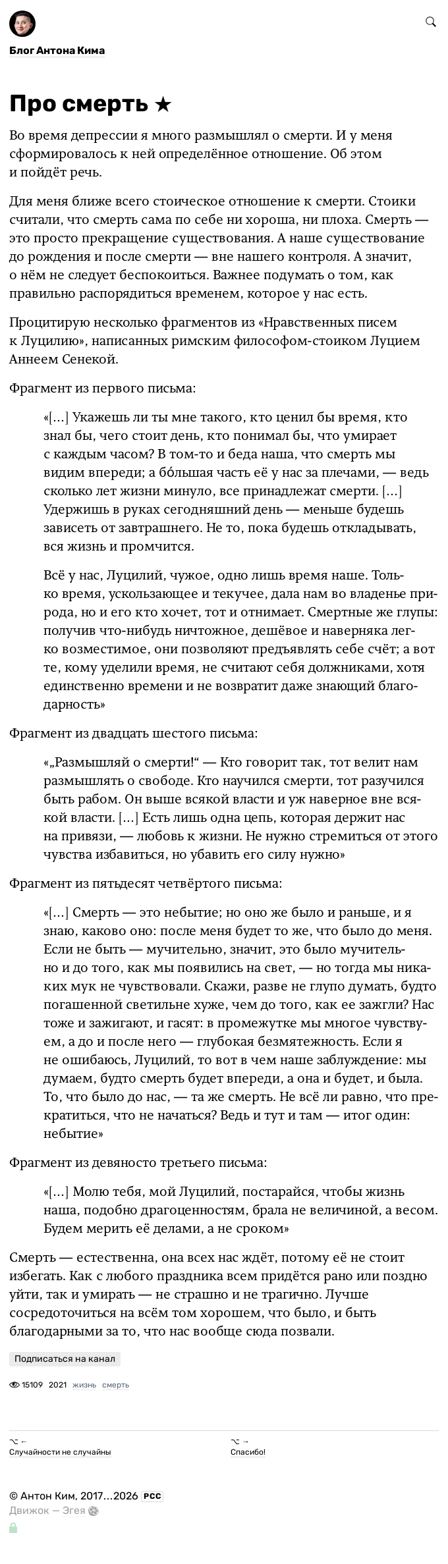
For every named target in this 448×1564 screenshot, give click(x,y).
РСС (152, 1496)
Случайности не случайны (60, 1452)
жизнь (84, 1384)
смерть (115, 1384)
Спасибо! (248, 1452)
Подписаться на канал (64, 1358)
